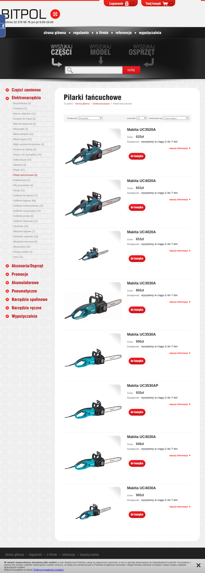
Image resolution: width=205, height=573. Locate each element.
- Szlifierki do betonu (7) (25, 195)
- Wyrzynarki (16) (21, 246)
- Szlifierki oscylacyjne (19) (26, 210)
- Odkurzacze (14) (21, 159)
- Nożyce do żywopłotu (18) (26, 154)
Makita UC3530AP (142, 386)
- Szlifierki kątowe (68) (24, 200)
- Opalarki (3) (19, 164)
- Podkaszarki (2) (21, 180)
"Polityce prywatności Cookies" (48, 569)
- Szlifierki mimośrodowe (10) (27, 205)
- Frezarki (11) (19, 108)
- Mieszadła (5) (20, 129)
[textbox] (93, 70)
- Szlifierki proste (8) (23, 216)
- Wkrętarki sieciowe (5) (24, 241)
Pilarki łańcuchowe (122, 103)
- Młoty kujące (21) (22, 139)
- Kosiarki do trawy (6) (24, 118)
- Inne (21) (17, 257)
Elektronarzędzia (101, 103)
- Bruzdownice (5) (21, 103)
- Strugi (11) (18, 190)
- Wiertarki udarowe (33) (25, 236)
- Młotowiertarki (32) (22, 134)
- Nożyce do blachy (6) (24, 149)
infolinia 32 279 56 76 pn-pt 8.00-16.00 (27, 22)
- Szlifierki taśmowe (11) (25, 221)
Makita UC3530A (141, 334)
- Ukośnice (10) (20, 226)
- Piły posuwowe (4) (22, 185)
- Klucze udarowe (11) (24, 113)
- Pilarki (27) (18, 170)
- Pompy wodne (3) (22, 251)
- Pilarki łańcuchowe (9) (24, 175)
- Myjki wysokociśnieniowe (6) (28, 144)
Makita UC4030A (141, 437)
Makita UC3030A (141, 283)
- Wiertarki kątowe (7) (23, 231)
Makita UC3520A (141, 130)
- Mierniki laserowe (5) (24, 123)
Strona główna (82, 103)
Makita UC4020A (141, 181)
